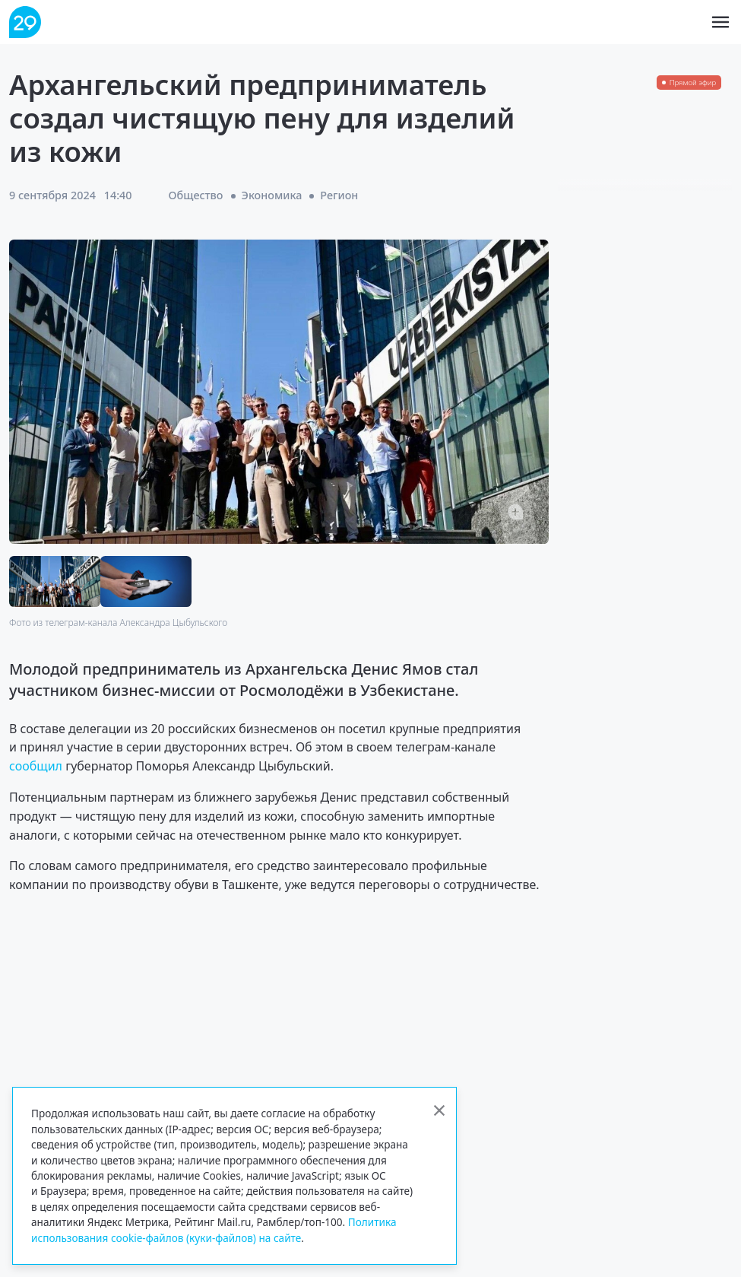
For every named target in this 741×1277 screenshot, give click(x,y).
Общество (196, 195)
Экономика (272, 195)
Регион (339, 195)
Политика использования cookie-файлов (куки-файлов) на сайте (214, 1229)
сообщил (37, 766)
